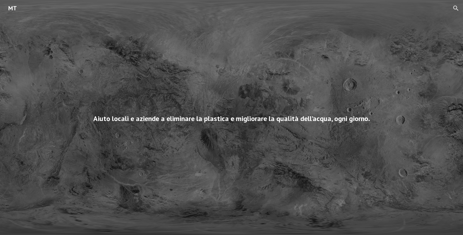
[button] (456, 8)
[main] (231, 117)
